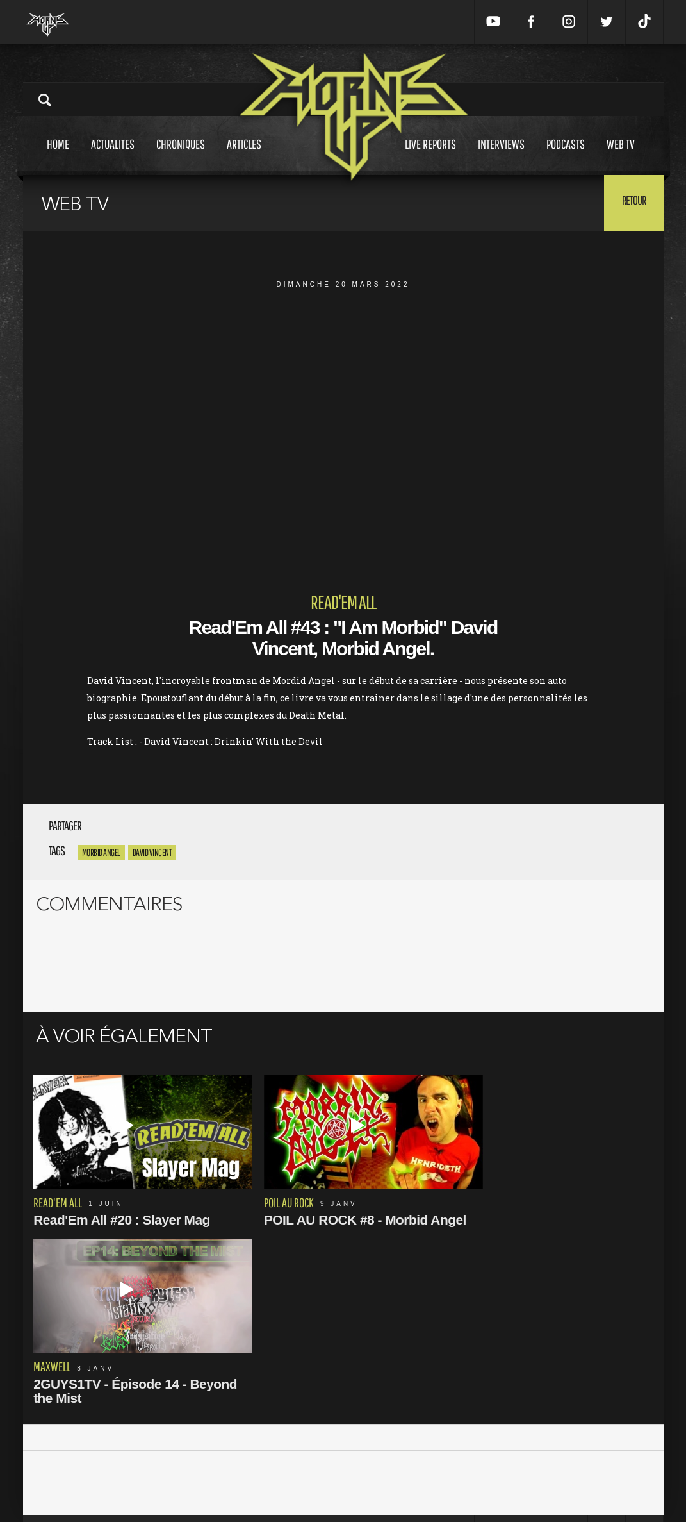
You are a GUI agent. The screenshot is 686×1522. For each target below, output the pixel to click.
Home (58, 156)
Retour (632, 202)
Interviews (501, 156)
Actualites (112, 156)
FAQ (230, 1476)
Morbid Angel (101, 852)
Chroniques (180, 156)
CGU (231, 1449)
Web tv (621, 156)
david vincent (152, 852)
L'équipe (239, 1463)
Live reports (430, 156)
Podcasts (565, 156)
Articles (244, 156)
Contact (237, 1489)
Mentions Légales (256, 1436)
